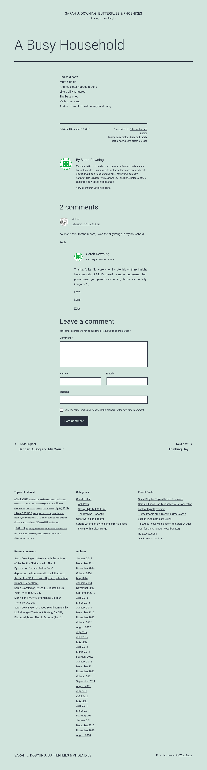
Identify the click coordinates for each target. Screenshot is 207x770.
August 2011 (83, 686)
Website (64, 391)
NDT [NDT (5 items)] (46, 522)
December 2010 (85, 725)
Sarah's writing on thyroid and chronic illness (101, 523)
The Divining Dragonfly (91, 513)
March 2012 (83, 651)
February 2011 (84, 715)
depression (20, 573)
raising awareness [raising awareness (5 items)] (36, 528)
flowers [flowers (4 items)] (51, 509)
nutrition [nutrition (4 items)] (52, 522)
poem (128, 141)
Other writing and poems (90, 518)
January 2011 (84, 720)
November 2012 (85, 617)
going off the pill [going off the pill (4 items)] (45, 513)
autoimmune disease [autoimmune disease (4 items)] (48, 499)
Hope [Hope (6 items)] (16, 518)
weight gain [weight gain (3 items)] (30, 538)
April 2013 (82, 597)
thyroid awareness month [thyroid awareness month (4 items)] (44, 534)
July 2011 (81, 690)
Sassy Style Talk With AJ (92, 509)
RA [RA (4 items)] (27, 528)
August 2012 (83, 627)
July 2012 (81, 632)
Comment (66, 337)
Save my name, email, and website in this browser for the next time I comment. (105, 410)
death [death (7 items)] (17, 508)
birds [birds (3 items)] (16, 504)
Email (110, 373)
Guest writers (83, 499)
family (144, 137)
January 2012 (84, 661)
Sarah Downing (23, 558)
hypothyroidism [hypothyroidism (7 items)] (27, 517)
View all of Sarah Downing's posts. (93, 188)
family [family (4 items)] (45, 509)
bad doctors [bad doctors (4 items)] (61, 499)
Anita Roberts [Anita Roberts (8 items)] (21, 499)
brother (125, 137)
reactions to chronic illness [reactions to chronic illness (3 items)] (54, 529)
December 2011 (85, 666)
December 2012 (85, 612)
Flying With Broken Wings (92, 528)
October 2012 (84, 622)
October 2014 (84, 573)
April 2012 (82, 646)
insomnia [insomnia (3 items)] (38, 518)
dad (138, 137)
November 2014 (85, 568)
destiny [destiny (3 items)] (22, 509)
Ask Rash (83, 504)
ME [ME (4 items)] (37, 522)
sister (135, 141)
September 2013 (85, 592)
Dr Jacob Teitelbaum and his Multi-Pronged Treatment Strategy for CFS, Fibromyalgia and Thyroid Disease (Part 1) (41, 612)
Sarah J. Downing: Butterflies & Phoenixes (103, 13)
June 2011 (82, 695)
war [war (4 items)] (23, 538)
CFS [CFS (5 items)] (32, 504)
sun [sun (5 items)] (20, 534)
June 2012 (82, 636)
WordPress (185, 755)
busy (132, 137)
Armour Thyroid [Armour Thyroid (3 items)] (34, 499)
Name (64, 373)
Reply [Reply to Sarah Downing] (77, 308)
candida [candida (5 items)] (21, 504)
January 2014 (84, 582)
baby (118, 137)
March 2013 (83, 602)
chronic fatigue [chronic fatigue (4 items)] (40, 504)
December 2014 (85, 563)
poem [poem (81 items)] (19, 527)
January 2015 (84, 558)
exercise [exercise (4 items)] (39, 509)
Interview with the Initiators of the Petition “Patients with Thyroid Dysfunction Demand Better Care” (40, 563)
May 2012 (82, 641)
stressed (143, 141)
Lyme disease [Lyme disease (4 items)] (30, 522)
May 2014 (82, 578)
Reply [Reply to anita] (63, 242)
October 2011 (84, 676)
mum (121, 141)
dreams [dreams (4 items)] (32, 509)
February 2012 (84, 656)
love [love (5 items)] (22, 522)
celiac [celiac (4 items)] (28, 504)
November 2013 (85, 587)
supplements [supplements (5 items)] (28, 534)
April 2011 (82, 705)
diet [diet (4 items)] (27, 509)
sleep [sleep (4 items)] (16, 534)
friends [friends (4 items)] (35, 513)
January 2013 (84, 607)
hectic (115, 141)
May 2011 (82, 700)
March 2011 (83, 710)
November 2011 (85, 671)
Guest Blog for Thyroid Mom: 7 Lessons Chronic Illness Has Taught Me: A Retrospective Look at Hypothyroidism (165, 504)
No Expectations (147, 533)
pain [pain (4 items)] (57, 522)
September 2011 (85, 681)
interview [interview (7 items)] (46, 517)
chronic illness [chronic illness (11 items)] (55, 503)
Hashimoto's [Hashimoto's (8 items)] (58, 513)
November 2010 (85, 730)
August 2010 (83, 735)
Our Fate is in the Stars (151, 538)
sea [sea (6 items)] (65, 528)
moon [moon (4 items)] (41, 522)
